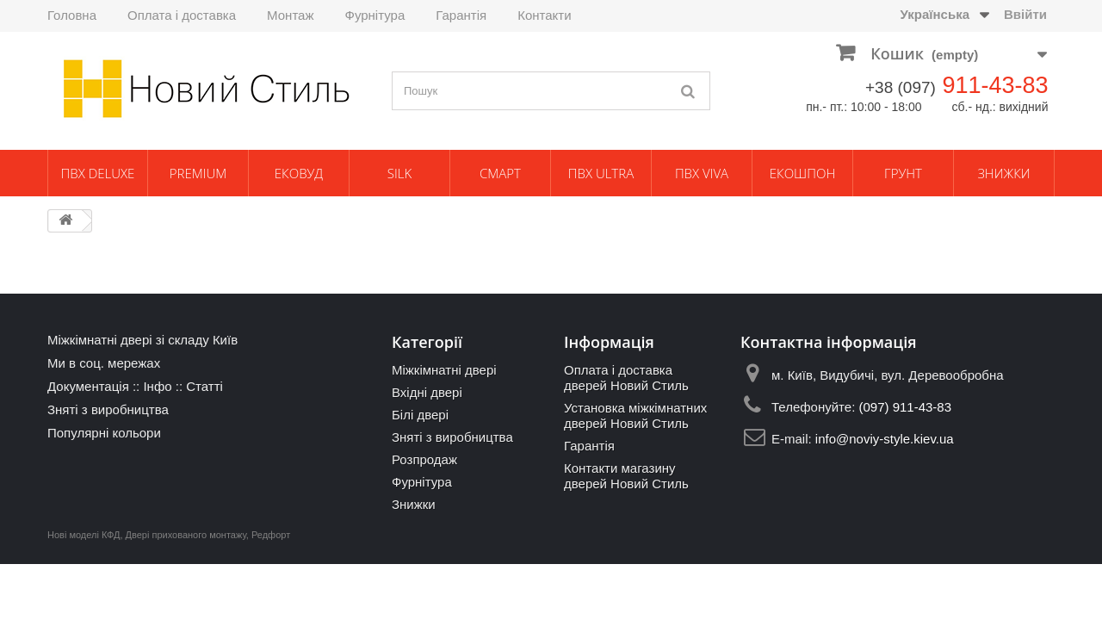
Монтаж (290, 15)
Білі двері (420, 414)
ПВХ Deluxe (98, 173)
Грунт (903, 173)
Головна (71, 15)
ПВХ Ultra (601, 173)
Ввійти (1025, 14)
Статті (204, 386)
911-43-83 (995, 85)
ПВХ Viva (701, 173)
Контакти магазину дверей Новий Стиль (626, 476)
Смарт (500, 173)
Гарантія (461, 15)
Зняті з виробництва (108, 409)
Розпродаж (424, 459)
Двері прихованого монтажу (186, 535)
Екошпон (802, 173)
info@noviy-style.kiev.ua (884, 438)
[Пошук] (688, 90)
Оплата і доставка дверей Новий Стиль (626, 378)
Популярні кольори (104, 432)
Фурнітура (374, 15)
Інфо (157, 386)
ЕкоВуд (299, 173)
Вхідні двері (427, 392)
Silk (399, 173)
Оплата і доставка (181, 15)
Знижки (1003, 173)
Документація (88, 386)
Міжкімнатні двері (444, 370)
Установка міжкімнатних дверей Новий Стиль (635, 415)
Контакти (544, 15)
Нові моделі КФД (83, 535)
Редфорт (270, 535)
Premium (198, 173)
